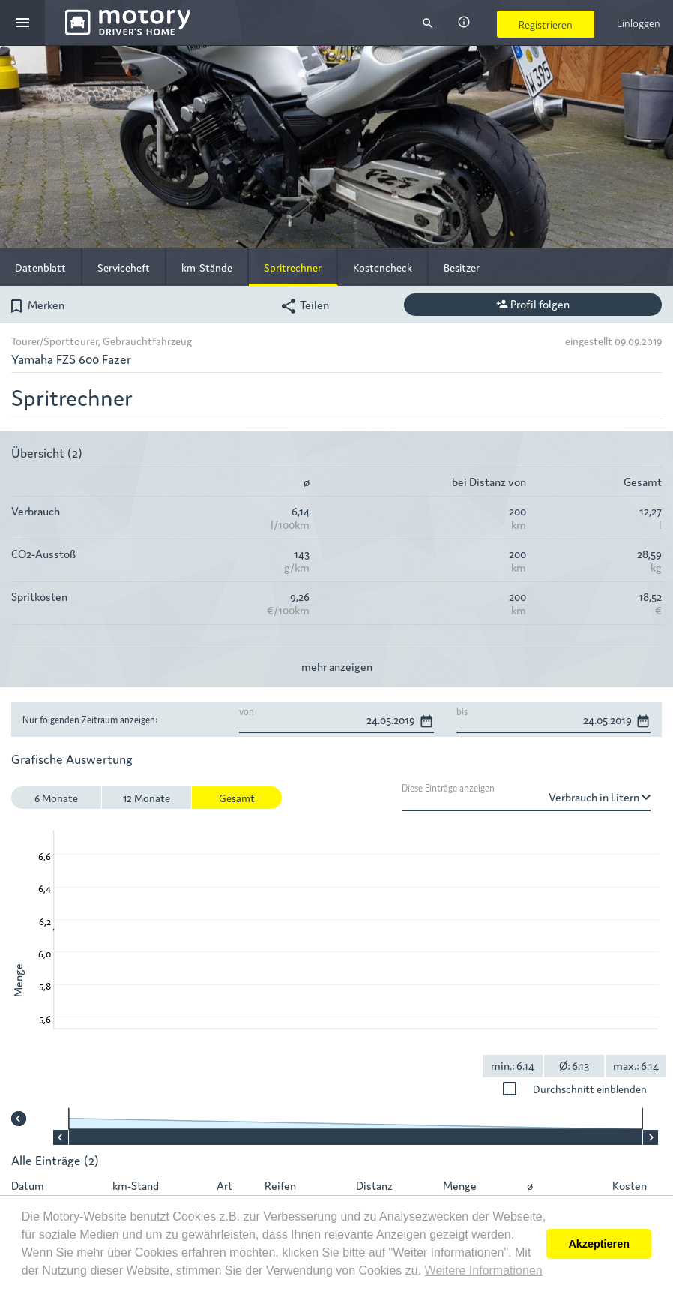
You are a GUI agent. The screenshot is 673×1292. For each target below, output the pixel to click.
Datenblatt (40, 267)
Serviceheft (123, 267)
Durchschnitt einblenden (603, 1088)
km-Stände (206, 267)
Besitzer (462, 267)
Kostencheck (382, 267)
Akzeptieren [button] (599, 1244)
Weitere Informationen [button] (484, 1270)
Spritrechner (293, 267)
